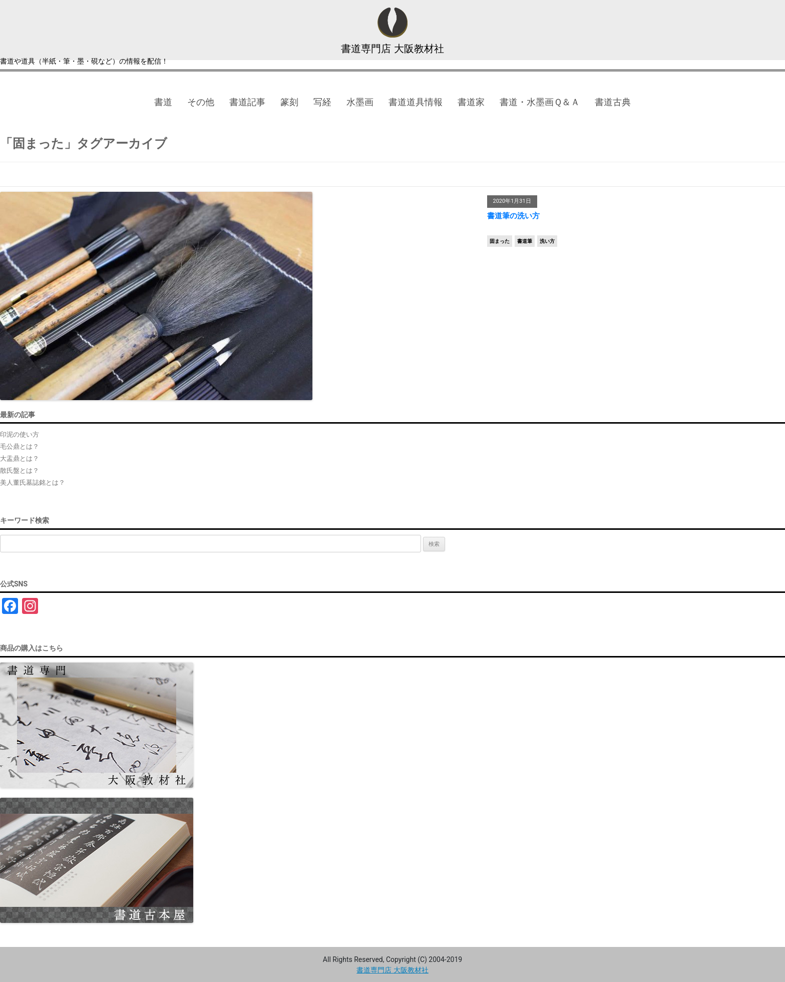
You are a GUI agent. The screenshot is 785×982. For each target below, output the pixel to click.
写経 (322, 102)
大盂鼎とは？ (19, 458)
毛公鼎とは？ (19, 446)
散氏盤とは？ (19, 470)
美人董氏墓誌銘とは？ (32, 482)
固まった (500, 241)
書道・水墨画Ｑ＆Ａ (540, 102)
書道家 (471, 102)
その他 (200, 102)
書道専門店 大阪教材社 (392, 48)
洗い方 (547, 241)
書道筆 (524, 241)
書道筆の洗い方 (513, 215)
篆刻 (289, 102)
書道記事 (247, 102)
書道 (163, 102)
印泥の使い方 (19, 434)
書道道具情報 (415, 102)
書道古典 (613, 102)
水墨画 (359, 102)
